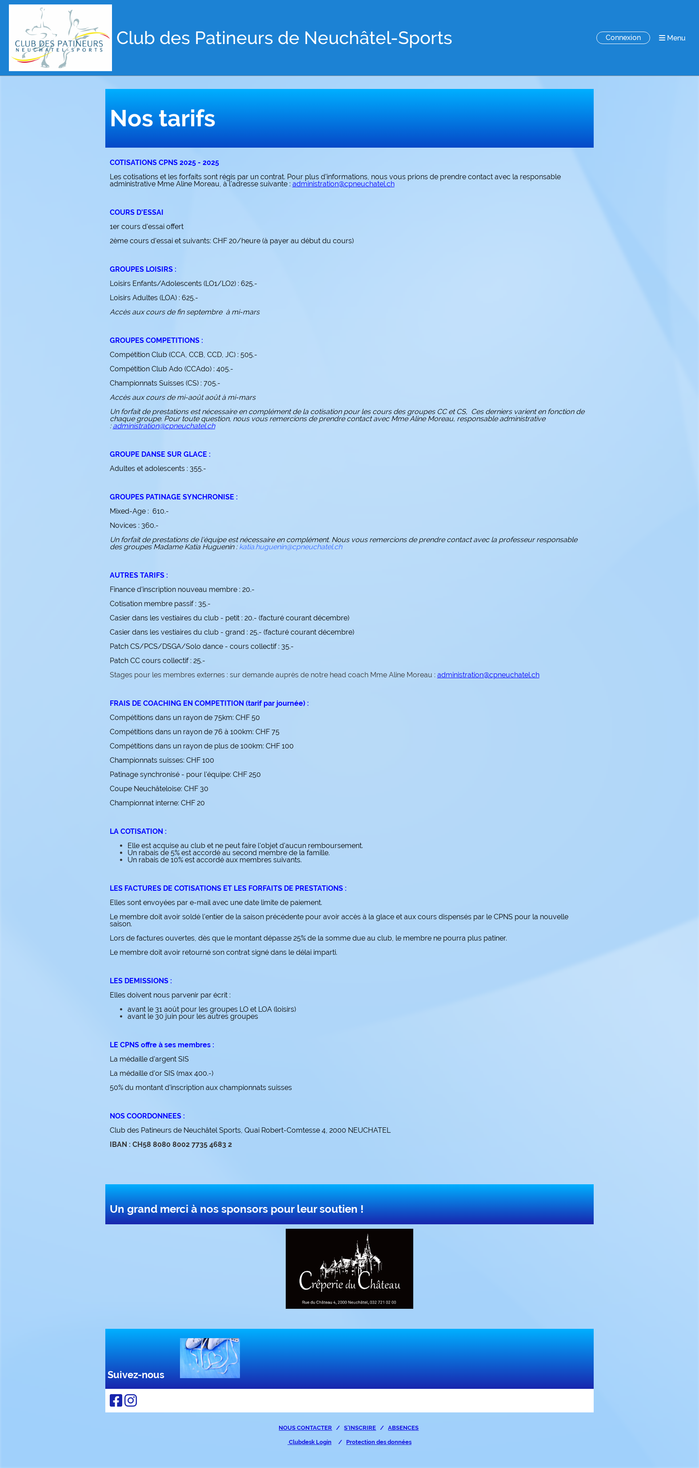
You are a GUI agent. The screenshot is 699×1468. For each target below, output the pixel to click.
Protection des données (378, 1441)
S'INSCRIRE (360, 1427)
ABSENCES (403, 1427)
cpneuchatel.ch (190, 426)
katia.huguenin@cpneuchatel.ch (290, 547)
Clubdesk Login (310, 1441)
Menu (672, 38)
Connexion (623, 37)
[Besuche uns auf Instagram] (130, 1400)
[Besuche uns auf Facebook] (116, 1400)
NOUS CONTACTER (305, 1427)
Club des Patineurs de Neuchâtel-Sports (284, 38)
